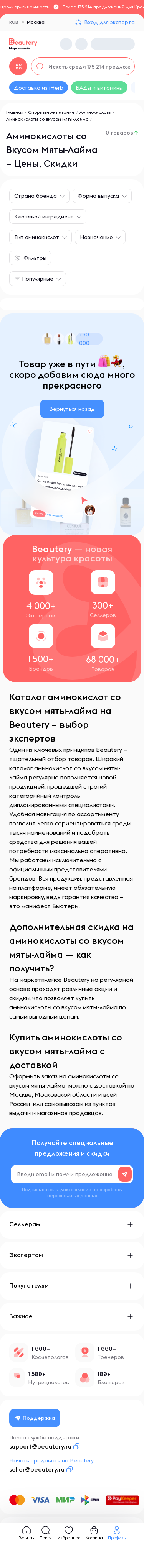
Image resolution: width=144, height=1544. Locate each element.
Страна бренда (35, 195)
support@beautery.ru (40, 1446)
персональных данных (72, 1195)
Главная (14, 112)
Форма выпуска (98, 195)
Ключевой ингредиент (44, 216)
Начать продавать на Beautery (51, 1460)
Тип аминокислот (36, 237)
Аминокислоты (95, 112)
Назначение (96, 237)
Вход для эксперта (109, 22)
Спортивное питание (51, 112)
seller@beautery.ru (37, 1469)
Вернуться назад (72, 408)
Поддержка (35, 1417)
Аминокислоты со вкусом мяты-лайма (47, 119)
